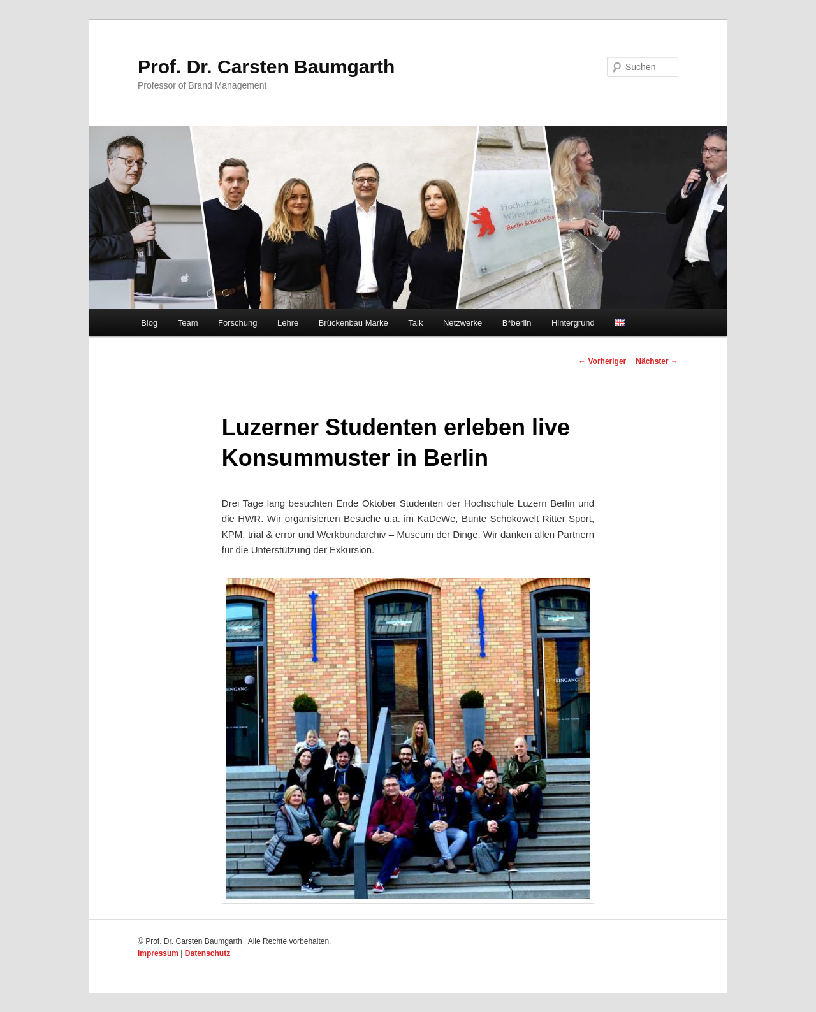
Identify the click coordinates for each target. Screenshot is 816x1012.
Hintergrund (573, 323)
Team (188, 323)
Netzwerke (462, 323)
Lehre (287, 323)
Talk (415, 323)
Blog (149, 323)
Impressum (158, 953)
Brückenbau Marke (353, 323)
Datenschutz (207, 953)
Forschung (237, 323)
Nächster (657, 361)
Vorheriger (602, 361)
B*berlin (517, 323)
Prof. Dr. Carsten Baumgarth (266, 66)
